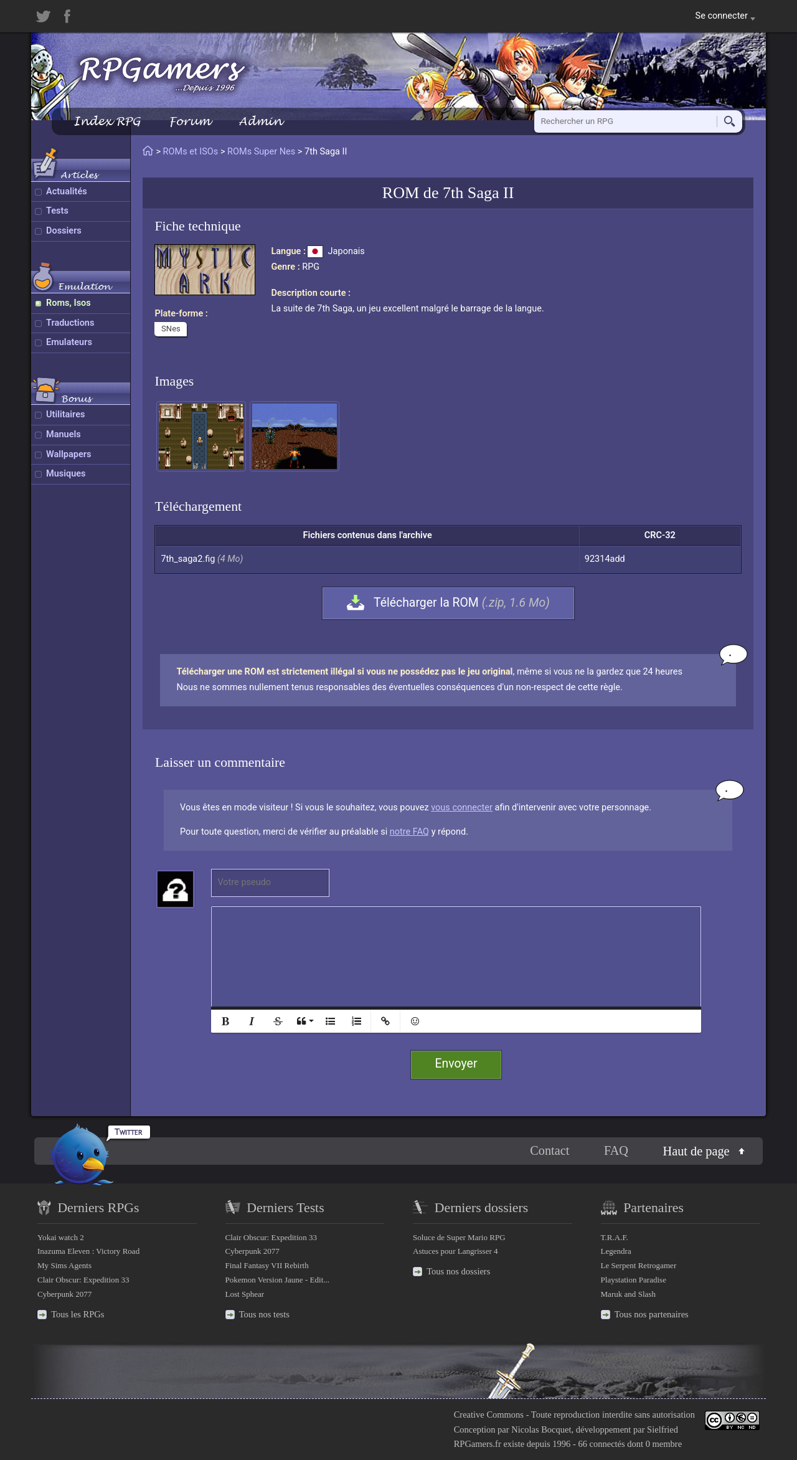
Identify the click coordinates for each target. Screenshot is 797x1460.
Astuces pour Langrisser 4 (455, 1251)
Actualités (66, 191)
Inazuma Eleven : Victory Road (88, 1251)
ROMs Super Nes (261, 151)
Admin (260, 121)
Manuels (63, 434)
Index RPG (106, 121)
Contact (549, 1150)
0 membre (664, 1444)
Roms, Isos (68, 303)
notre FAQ (409, 832)
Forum (189, 121)
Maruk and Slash (628, 1294)
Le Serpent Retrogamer (639, 1265)
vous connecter (462, 807)
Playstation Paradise (633, 1279)
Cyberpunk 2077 (64, 1294)
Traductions (70, 323)
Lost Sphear (245, 1294)
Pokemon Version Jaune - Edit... (277, 1279)
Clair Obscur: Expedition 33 (83, 1279)
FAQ (616, 1150)
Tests (57, 211)
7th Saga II (478, 193)
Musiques (66, 473)
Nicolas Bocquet (541, 1429)
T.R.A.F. (614, 1237)
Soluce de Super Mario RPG (459, 1237)
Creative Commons (489, 1415)
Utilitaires (65, 414)
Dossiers (64, 230)
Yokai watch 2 (60, 1237)
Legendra (616, 1251)
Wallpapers (68, 454)
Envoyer (456, 1063)
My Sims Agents (64, 1265)
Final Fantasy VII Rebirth (267, 1265)
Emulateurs (69, 342)
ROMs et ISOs (191, 151)
